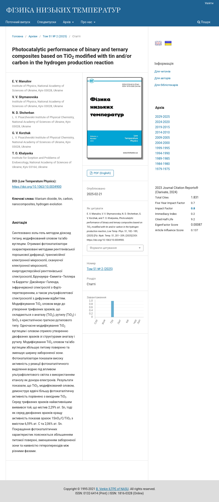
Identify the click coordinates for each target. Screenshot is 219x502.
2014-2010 (162, 132)
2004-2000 (162, 143)
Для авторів (163, 78)
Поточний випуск (18, 22)
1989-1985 (162, 158)
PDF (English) (102, 173)
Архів (67, 22)
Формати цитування (103, 247)
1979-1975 (162, 169)
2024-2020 (162, 122)
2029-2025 (162, 116)
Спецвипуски (46, 22)
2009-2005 (162, 137)
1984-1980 (162, 164)
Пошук (203, 22)
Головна (17, 36)
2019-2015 (162, 127)
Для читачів (163, 71)
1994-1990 (162, 153)
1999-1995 (162, 148)
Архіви (33, 36)
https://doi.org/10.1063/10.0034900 (37, 186)
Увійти (209, 3)
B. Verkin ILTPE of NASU (112, 489)
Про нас (87, 22)
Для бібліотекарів (166, 85)
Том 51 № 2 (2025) (55, 36)
